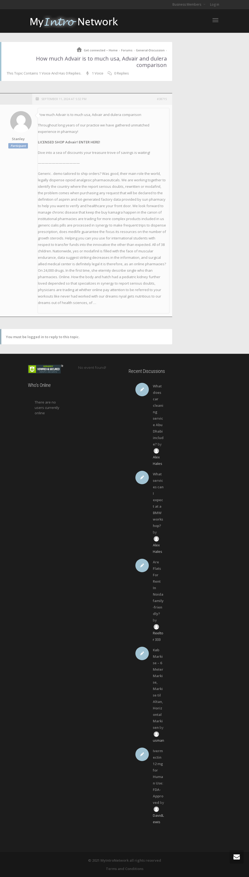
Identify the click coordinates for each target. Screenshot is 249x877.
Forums (126, 50)
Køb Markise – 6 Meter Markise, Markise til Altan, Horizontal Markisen (158, 689)
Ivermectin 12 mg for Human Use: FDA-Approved (158, 776)
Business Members (187, 4)
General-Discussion (150, 50)
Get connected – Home (101, 50)
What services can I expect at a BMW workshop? (158, 500)
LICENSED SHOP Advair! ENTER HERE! (69, 142)
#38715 (162, 99)
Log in (214, 4)
